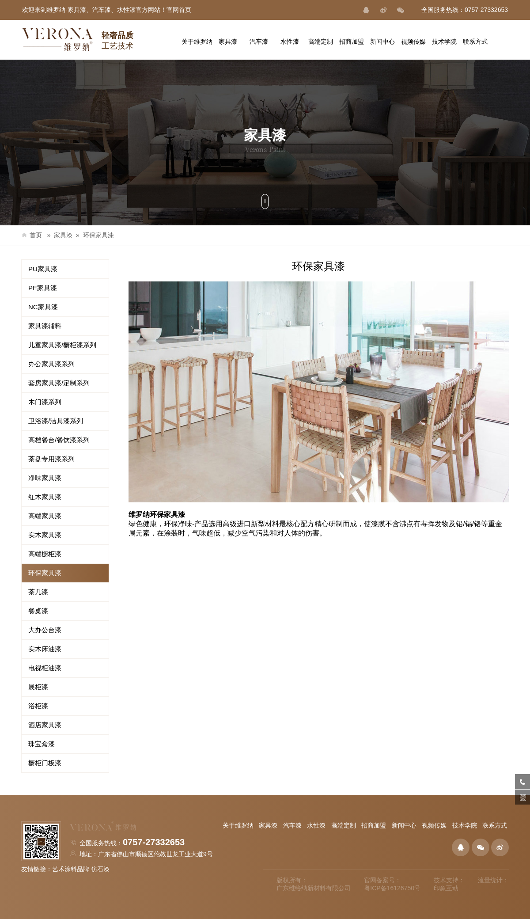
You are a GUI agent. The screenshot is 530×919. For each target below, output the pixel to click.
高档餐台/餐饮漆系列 (59, 440)
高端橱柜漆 (44, 554)
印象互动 (446, 888)
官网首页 (179, 9)
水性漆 (316, 825)
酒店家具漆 (44, 725)
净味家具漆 (44, 478)
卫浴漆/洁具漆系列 (55, 421)
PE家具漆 (42, 288)
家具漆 (63, 235)
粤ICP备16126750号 (392, 888)
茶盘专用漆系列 (51, 459)
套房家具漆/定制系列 (59, 383)
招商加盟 (373, 825)
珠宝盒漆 (41, 744)
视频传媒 (434, 825)
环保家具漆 (98, 235)
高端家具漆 (44, 516)
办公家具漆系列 (51, 364)
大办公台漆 (44, 630)
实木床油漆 (44, 649)
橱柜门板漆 (44, 763)
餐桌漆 (38, 611)
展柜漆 (38, 687)
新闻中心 (404, 825)
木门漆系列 (44, 402)
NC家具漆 (43, 307)
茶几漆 (38, 592)
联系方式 (494, 825)
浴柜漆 (38, 706)
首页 (31, 235)
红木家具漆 (44, 497)
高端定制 (343, 825)
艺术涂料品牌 (70, 869)
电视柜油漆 (44, 668)
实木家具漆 (44, 535)
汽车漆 (292, 825)
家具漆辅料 (44, 326)
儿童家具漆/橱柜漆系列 (62, 345)
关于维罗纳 (238, 825)
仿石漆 (100, 869)
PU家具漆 (42, 269)
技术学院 (464, 825)
